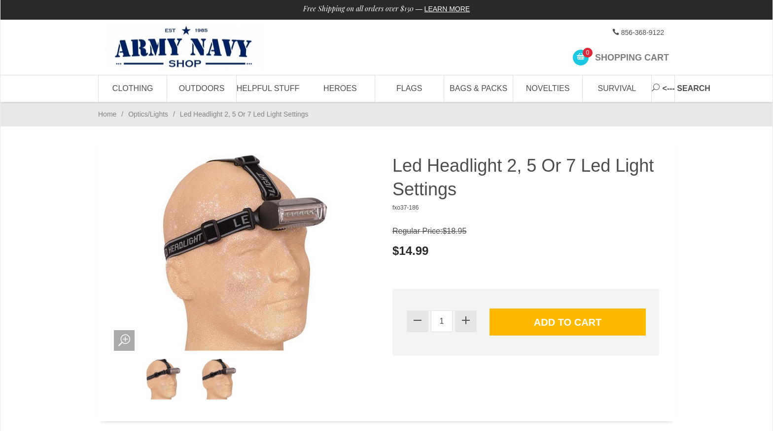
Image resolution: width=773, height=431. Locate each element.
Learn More (447, 9)
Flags (409, 88)
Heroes (340, 88)
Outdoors (201, 88)
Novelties (548, 88)
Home (107, 114)
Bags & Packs (478, 88)
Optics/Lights (148, 114)
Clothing (132, 88)
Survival (617, 88)
